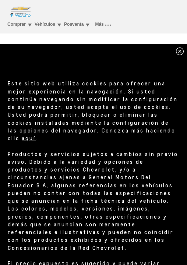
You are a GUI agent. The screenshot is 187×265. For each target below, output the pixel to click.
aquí (29, 138)
